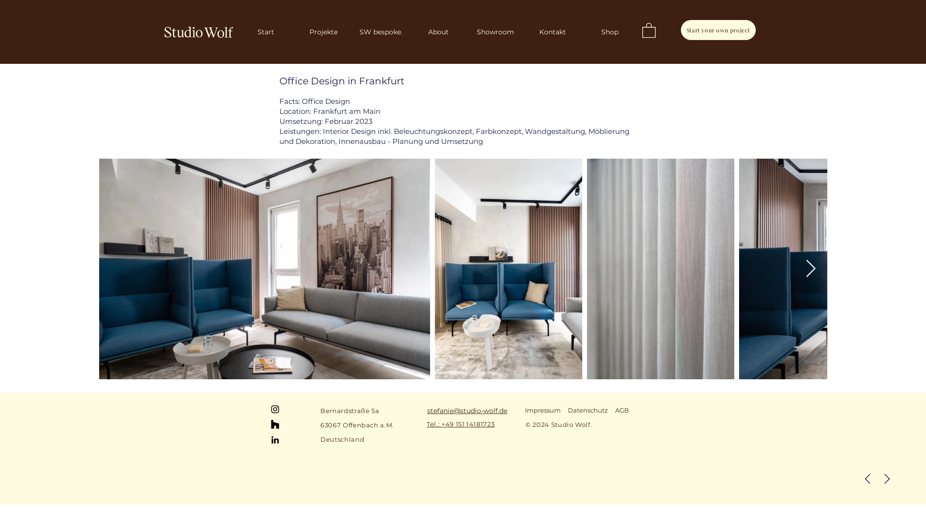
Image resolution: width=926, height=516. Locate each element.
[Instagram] (275, 409)
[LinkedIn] (275, 440)
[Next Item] (810, 269)
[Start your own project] (718, 30)
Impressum (543, 410)
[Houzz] (275, 424)
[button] (649, 30)
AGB (622, 410)
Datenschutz (588, 410)
